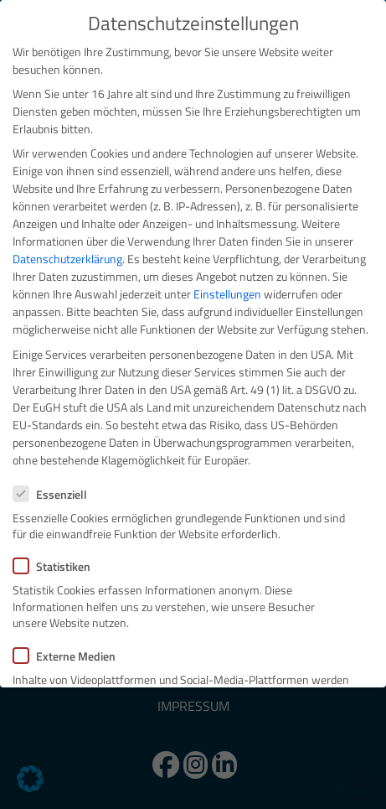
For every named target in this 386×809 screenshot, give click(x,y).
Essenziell (55, 494)
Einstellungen (227, 294)
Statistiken (57, 566)
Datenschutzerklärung (67, 258)
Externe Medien (69, 656)
